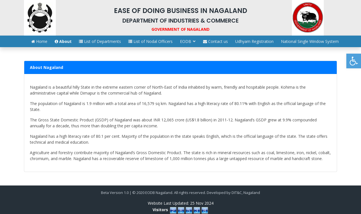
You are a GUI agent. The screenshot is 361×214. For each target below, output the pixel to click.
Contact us (215, 41)
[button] (353, 61)
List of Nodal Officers (150, 41)
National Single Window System (310, 41)
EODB (185, 41)
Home (39, 41)
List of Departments (100, 41)
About (63, 41)
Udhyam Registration (254, 41)
